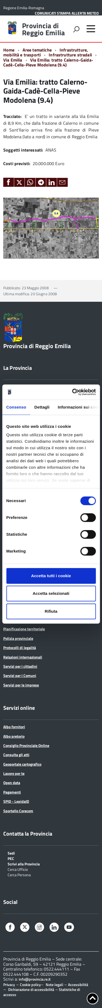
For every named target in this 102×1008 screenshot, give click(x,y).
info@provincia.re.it (35, 979)
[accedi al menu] (90, 28)
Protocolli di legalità (19, 647)
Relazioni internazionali (22, 657)
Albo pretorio (13, 736)
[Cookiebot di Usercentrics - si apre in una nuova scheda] (73, 392)
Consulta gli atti (16, 754)
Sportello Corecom (18, 811)
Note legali (54, 984)
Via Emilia (12, 60)
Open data (11, 782)
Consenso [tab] (16, 407)
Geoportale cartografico (22, 764)
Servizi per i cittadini (20, 666)
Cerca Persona (19, 874)
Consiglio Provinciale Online (26, 745)
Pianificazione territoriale (24, 629)
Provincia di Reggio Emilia (43, 29)
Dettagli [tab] (42, 407)
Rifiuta (51, 611)
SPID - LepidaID (16, 801)
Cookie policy (30, 984)
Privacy (9, 984)
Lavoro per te (13, 773)
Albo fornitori (14, 727)
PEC (11, 858)
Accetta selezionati (51, 593)
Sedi (11, 852)
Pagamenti (12, 792)
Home (9, 50)
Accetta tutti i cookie (51, 575)
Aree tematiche (37, 50)
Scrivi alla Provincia (24, 863)
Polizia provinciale (18, 638)
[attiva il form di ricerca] (76, 29)
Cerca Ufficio (18, 869)
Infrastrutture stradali (70, 55)
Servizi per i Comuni (19, 675)
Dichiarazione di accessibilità (31, 989)
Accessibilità (78, 984)
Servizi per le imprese (21, 685)
